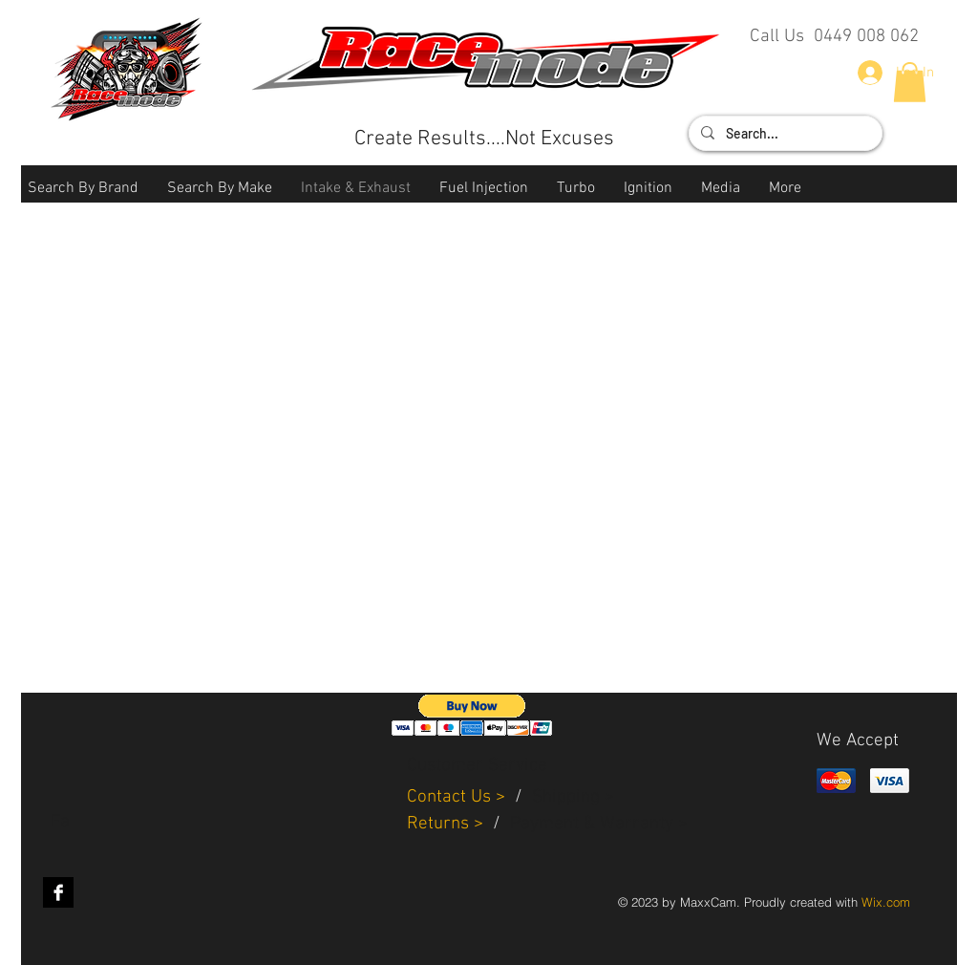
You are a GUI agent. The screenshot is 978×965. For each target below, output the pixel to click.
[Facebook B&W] (58, 892)
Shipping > (573, 797)
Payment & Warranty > (599, 824)
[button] (83, 189)
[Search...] (783, 134)
